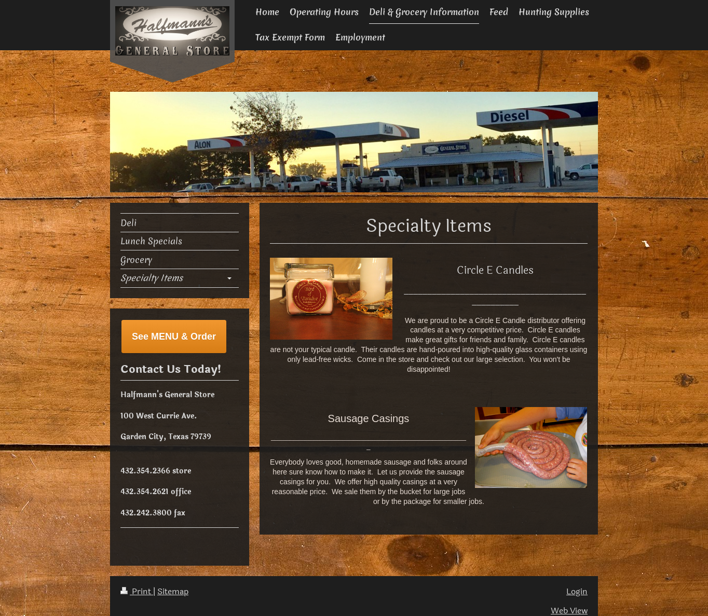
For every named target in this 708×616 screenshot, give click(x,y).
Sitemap (172, 591)
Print (136, 591)
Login (577, 591)
